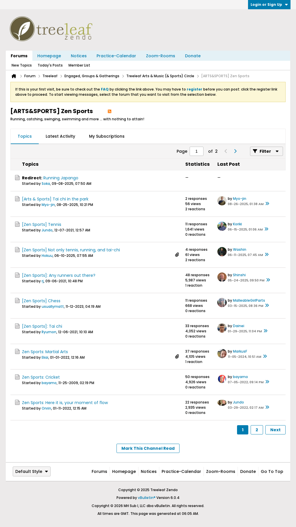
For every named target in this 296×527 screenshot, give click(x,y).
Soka (46, 183)
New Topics (22, 65)
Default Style (31, 471)
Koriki (237, 224)
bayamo (49, 382)
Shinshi (239, 274)
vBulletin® (147, 497)
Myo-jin (48, 204)
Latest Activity (60, 136)
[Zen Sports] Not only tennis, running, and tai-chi (71, 250)
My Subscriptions (107, 136)
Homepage (49, 56)
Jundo (47, 230)
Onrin (46, 408)
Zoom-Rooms (160, 56)
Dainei (238, 325)
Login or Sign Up (269, 4)
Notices (79, 56)
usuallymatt (53, 306)
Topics (25, 136)
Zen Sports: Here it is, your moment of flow (65, 403)
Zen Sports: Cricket (41, 377)
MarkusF (240, 351)
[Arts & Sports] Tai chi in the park (55, 199)
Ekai (45, 357)
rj (43, 281)
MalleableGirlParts (249, 300)
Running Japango (60, 178)
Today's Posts (50, 65)
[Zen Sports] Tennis (41, 224)
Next (275, 430)
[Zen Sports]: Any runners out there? (58, 275)
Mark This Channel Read (148, 448)
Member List (79, 65)
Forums (19, 56)
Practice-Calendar (116, 56)
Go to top (272, 471)
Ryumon (49, 331)
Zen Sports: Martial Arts (45, 352)
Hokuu (47, 255)
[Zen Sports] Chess (41, 301)
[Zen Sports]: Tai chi (42, 326)
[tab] (25, 136)
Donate (193, 56)
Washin (239, 249)
